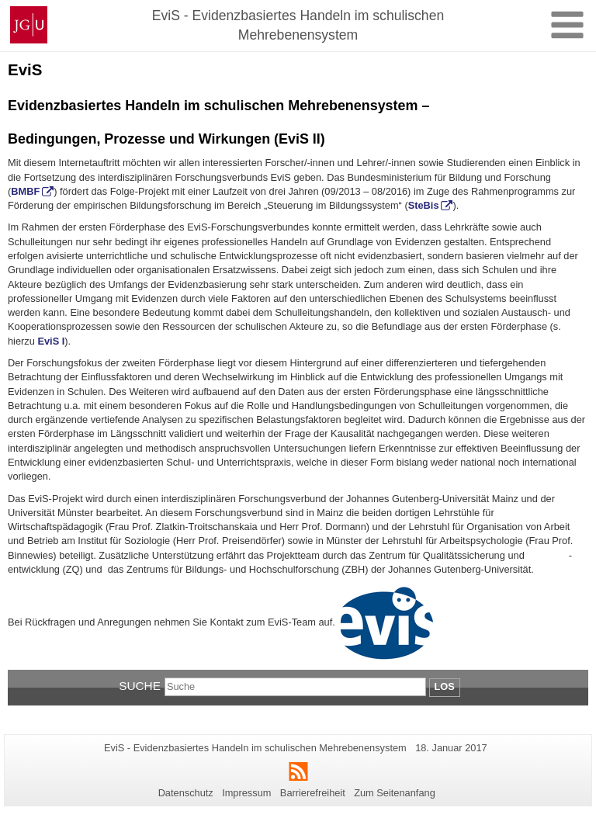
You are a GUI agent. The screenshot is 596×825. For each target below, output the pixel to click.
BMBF (25, 191)
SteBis (423, 205)
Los (445, 686)
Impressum (246, 793)
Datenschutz (185, 793)
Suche (140, 685)
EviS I (50, 341)
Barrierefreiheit (312, 793)
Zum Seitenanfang (394, 793)
